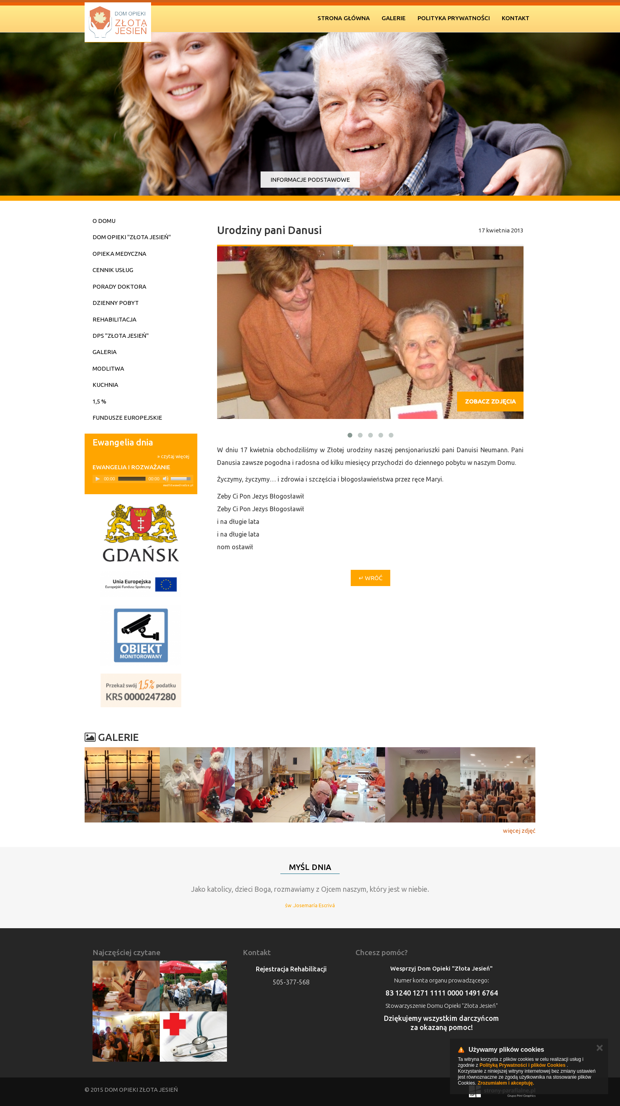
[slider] (132, 479)
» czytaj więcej (173, 456)
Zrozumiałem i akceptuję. (506, 1083)
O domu (104, 220)
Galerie (394, 18)
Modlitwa (108, 368)
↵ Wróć (370, 578)
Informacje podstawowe (310, 179)
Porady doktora (119, 286)
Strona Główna (344, 18)
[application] (143, 479)
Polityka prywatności (454, 18)
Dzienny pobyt (116, 302)
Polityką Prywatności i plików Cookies (522, 1065)
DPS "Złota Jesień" (121, 335)
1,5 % (99, 401)
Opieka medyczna (119, 253)
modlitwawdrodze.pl (178, 485)
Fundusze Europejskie (127, 417)
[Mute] (166, 479)
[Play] (98, 479)
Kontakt (515, 18)
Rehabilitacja (114, 319)
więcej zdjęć (519, 830)
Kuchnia (105, 384)
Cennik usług (113, 270)
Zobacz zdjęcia (490, 401)
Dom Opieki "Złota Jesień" (132, 237)
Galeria (105, 351)
